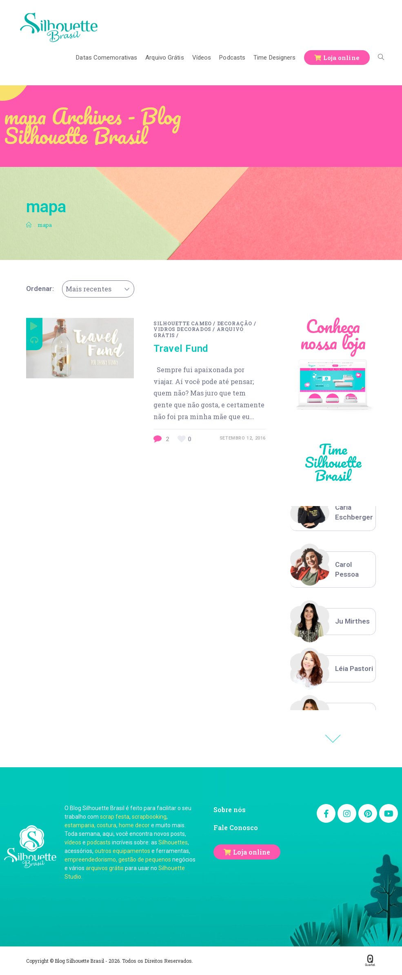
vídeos (72, 842)
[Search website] (381, 57)
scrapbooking (149, 816)
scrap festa (114, 816)
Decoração (234, 323)
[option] (333, 512)
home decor (134, 825)
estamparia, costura (90, 825)
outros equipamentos (122, 851)
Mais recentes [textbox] (88, 288)
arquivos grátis (105, 868)
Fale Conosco (235, 827)
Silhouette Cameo (182, 323)
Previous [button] (333, 739)
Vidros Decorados (182, 329)
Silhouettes (173, 842)
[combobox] (98, 289)
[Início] (28, 225)
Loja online (251, 852)
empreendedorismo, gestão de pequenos (117, 859)
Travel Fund (180, 348)
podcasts (99, 842)
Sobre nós (229, 809)
